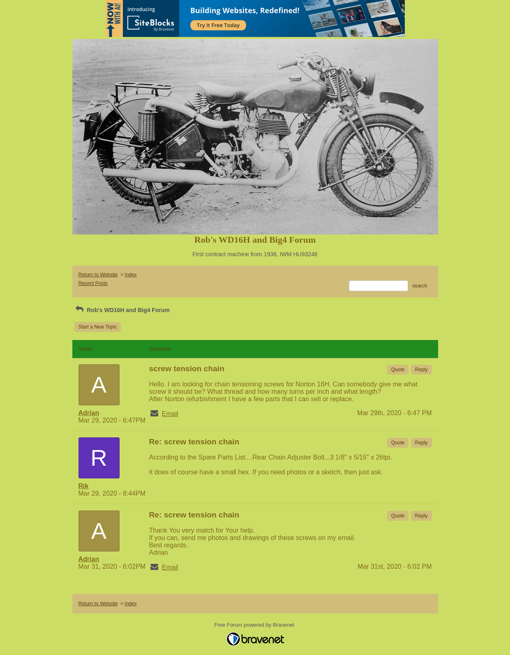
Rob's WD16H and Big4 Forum (122, 310)
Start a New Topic (97, 327)
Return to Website (98, 275)
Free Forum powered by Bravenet (255, 625)
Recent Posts (93, 283)
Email (170, 413)
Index (130, 275)
